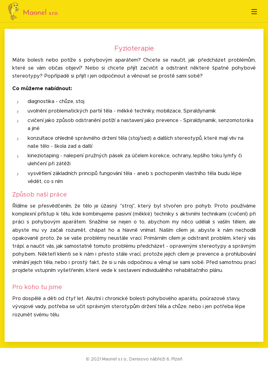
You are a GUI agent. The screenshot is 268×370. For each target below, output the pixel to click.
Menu (254, 11)
